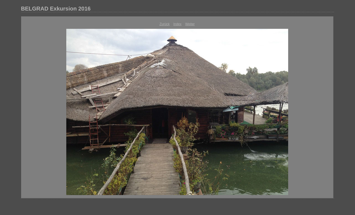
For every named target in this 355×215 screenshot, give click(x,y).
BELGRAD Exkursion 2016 (56, 9)
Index (177, 24)
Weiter (190, 24)
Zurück (164, 24)
